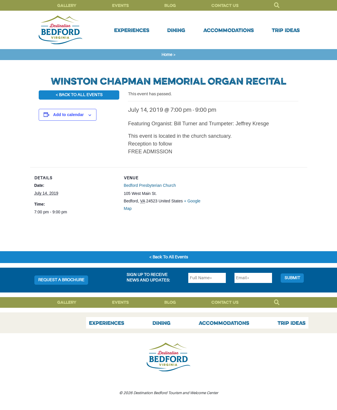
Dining (176, 30)
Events (120, 5)
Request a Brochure (61, 279)
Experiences (131, 30)
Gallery (67, 5)
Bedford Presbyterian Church (150, 185)
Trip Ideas (286, 30)
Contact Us (225, 5)
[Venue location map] (243, 207)
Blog (170, 5)
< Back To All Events (79, 94)
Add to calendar (68, 114)
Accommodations (228, 30)
